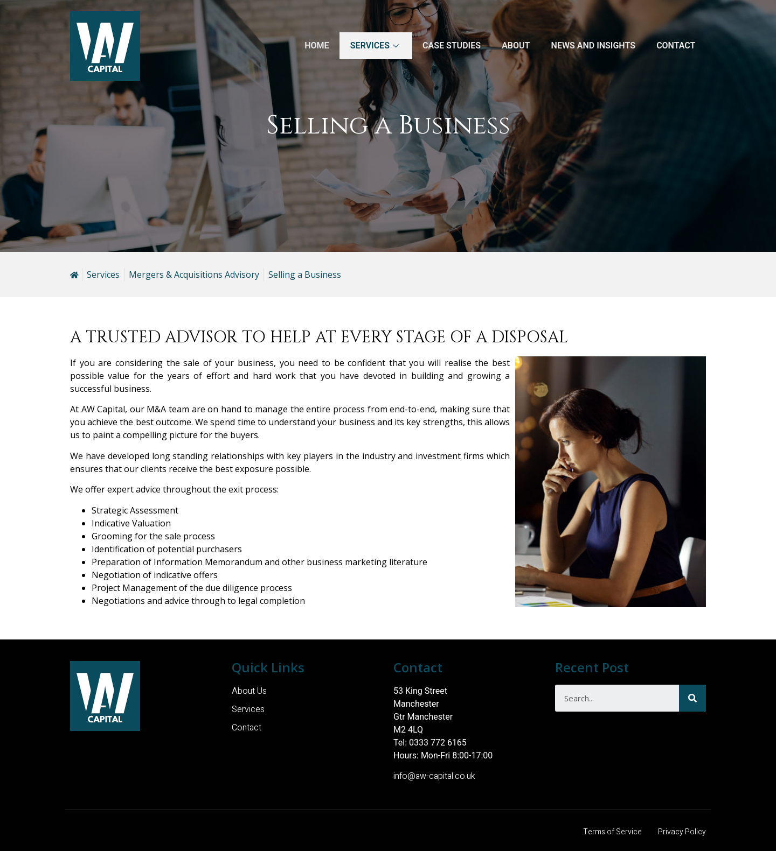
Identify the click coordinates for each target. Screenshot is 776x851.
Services (373, 45)
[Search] (692, 698)
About (515, 45)
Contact (675, 45)
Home (314, 45)
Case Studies (450, 45)
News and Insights (592, 45)
